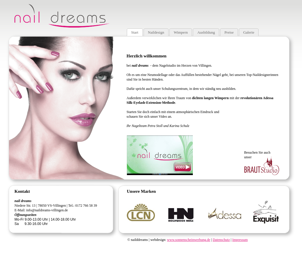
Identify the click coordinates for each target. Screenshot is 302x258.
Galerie (248, 32)
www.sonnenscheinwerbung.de (188, 240)
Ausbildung (206, 32)
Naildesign (156, 32)
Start (134, 32)
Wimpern (181, 32)
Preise (229, 32)
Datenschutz (221, 240)
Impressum (240, 240)
